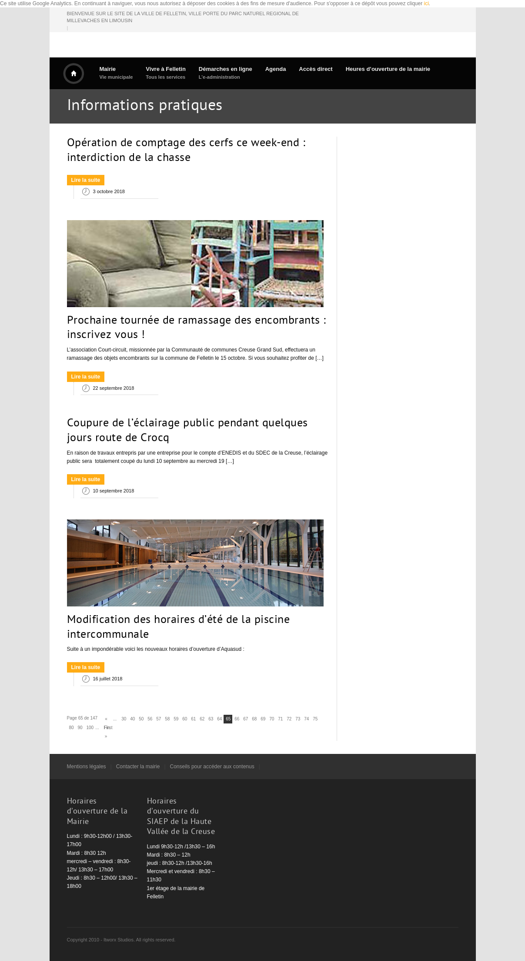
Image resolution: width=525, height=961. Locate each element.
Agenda (275, 69)
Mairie (116, 73)
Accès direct (315, 69)
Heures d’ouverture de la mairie (388, 69)
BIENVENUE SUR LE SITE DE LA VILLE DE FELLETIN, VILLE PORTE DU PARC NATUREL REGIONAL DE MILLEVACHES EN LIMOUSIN (183, 17)
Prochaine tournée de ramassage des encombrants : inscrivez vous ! (196, 328)
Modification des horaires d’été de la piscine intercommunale (178, 628)
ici (426, 3)
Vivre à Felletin (166, 73)
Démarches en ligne (225, 73)
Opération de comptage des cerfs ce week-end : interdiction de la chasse (186, 151)
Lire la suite (85, 180)
